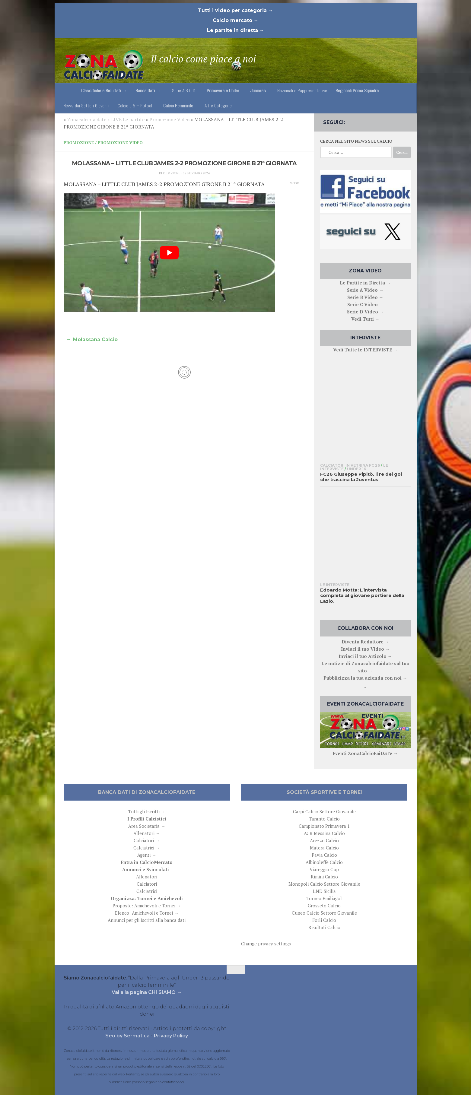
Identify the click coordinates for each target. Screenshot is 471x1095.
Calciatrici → (146, 848)
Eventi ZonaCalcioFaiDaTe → (365, 753)
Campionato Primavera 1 (324, 826)
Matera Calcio (324, 848)
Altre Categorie (218, 106)
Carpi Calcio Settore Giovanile (324, 811)
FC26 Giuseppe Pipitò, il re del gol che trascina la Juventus (361, 477)
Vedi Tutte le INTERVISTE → (365, 350)
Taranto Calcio (324, 819)
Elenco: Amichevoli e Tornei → (147, 913)
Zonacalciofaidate (86, 119)
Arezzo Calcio (324, 840)
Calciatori (147, 884)
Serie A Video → (365, 290)
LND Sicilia (324, 891)
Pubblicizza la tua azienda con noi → (365, 678)
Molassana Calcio (95, 339)
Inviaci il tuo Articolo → (365, 656)
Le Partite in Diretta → (365, 283)
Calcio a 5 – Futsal (135, 106)
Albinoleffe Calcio (324, 862)
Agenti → (146, 855)
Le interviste (334, 584)
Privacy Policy (171, 1036)
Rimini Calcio (324, 877)
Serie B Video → (365, 297)
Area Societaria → (146, 826)
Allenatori (146, 877)
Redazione (171, 173)
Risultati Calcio (324, 927)
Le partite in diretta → (235, 30)
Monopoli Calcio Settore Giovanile (324, 884)
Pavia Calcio (324, 855)
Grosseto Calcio (324, 906)
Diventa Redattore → (365, 642)
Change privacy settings (266, 944)
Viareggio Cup (324, 869)
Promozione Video (169, 119)
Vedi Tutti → (365, 319)
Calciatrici (146, 891)
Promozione (79, 142)
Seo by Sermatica (128, 1036)
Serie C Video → (365, 304)
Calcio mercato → (236, 20)
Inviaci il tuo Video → (365, 649)
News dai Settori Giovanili (86, 106)
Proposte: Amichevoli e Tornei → (147, 906)
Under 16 (356, 469)
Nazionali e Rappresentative (302, 90)
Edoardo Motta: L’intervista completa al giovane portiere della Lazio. (362, 595)
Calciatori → (147, 840)
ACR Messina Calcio (324, 833)
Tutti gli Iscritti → (146, 811)
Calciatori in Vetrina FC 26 (350, 465)
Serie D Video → (365, 312)
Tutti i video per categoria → (235, 10)
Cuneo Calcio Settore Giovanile (324, 913)
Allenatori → (146, 833)
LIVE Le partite (128, 119)
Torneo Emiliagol (324, 898)
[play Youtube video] (169, 252)
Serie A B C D (183, 90)
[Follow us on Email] (406, 121)
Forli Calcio (324, 920)
